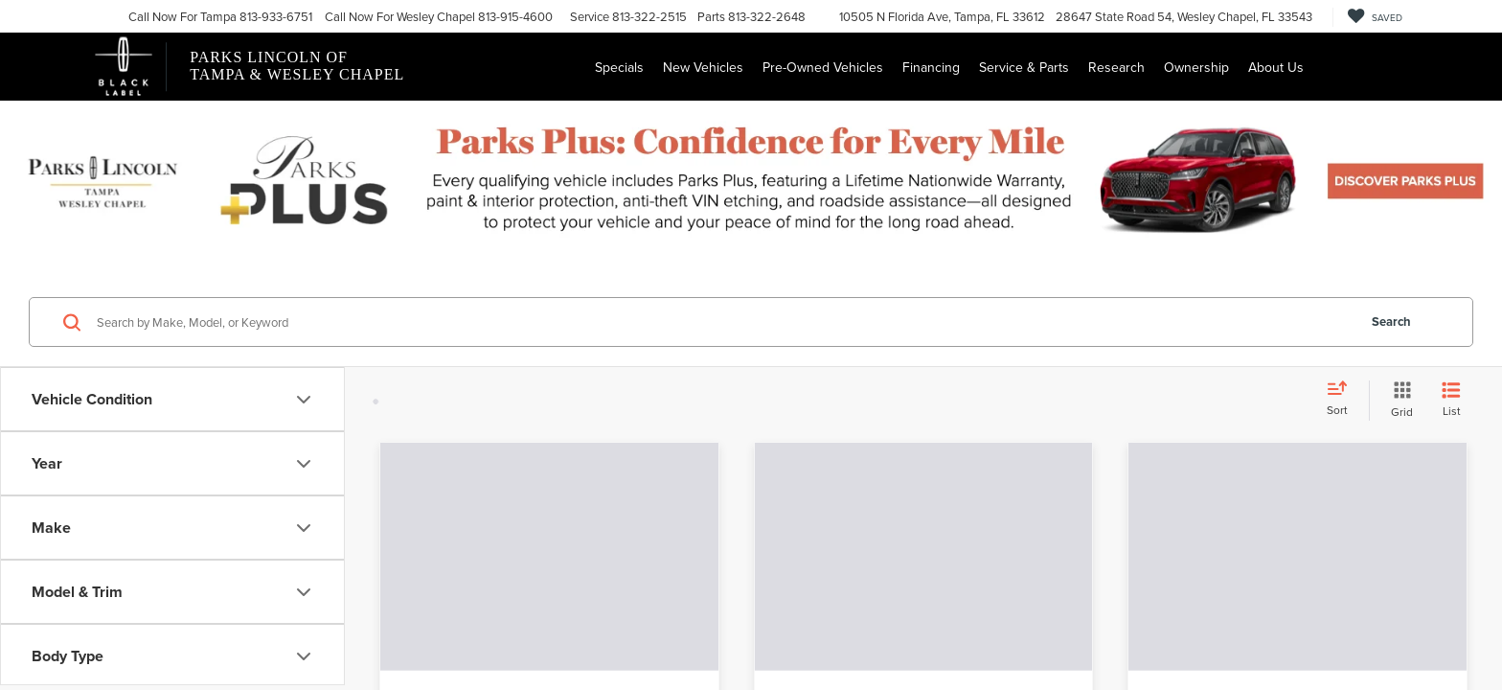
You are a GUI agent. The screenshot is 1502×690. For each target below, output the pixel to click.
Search (1391, 321)
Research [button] (1116, 67)
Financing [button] (931, 67)
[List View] (1451, 400)
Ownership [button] (1196, 67)
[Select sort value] (1343, 399)
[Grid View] (1398, 400)
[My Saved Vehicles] (1374, 17)
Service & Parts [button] (1024, 67)
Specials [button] (619, 67)
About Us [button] (1276, 67)
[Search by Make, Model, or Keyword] (724, 322)
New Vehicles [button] (703, 67)
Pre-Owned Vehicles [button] (822, 67)
